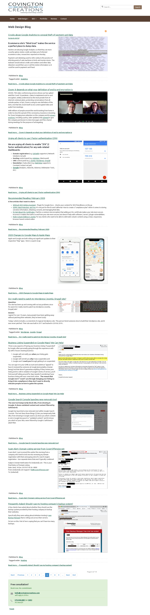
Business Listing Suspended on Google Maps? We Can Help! (36, 343)
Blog (21, 76)
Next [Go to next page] (68, 575)
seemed (46, 118)
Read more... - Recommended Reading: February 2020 (28, 229)
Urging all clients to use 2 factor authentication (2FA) (32, 138)
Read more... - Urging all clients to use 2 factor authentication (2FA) (34, 192)
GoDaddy (36, 154)
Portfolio (43, 19)
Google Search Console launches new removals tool (32, 399)
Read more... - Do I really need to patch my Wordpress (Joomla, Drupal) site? (37, 337)
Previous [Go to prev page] (21, 575)
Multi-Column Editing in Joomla (24, 217)
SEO (34, 19)
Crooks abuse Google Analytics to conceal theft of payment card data (40, 35)
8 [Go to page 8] (54, 575)
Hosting (24, 560)
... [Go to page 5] (43, 575)
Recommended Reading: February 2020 (26, 198)
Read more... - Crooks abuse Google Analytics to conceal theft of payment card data (40, 84)
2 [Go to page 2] (31, 575)
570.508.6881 (20, 600)
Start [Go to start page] (13, 575)
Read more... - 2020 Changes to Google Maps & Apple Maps (30, 293)
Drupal (47, 161)
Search (137, 7)
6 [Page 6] (47, 575)
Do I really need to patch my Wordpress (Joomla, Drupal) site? (37, 299)
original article (14, 38)
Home (12, 19)
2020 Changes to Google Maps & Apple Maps (29, 235)
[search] (117, 7)
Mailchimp (38, 163)
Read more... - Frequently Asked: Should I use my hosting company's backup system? (40, 565)
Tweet (11, 609)
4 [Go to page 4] (39, 575)
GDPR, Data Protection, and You (24, 207)
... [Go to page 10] (62, 575)
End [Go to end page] (74, 575)
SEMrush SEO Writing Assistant (24, 205)
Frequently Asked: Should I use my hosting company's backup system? (40, 504)
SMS (30, 600)
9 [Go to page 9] (58, 575)
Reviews (54, 19)
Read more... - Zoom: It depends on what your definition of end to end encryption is (40, 132)
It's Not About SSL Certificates (24, 212)
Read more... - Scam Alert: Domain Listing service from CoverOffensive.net (36, 498)
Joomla (33, 161)
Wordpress (40, 161)
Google (16, 168)
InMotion (36, 158)
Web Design (23, 19)
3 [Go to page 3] (35, 575)
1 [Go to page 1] (27, 575)
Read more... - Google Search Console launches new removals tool (33, 443)
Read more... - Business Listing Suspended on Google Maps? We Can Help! (36, 394)
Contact (63, 19)
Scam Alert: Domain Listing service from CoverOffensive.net (36, 449)
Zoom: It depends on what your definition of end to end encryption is (40, 89)
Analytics (24, 79)
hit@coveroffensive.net (39, 470)
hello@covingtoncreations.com (27, 593)
